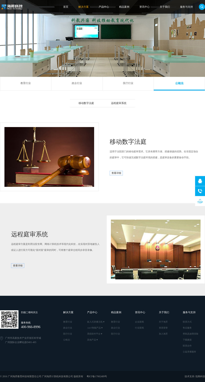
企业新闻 (139, 322)
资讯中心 (144, 6)
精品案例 (124, 6)
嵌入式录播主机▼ (96, 322)
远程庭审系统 (118, 103)
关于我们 (165, 6)
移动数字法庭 (86, 103)
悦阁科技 (200, 376)
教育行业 (25, 83)
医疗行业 (128, 83)
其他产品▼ (92, 339)
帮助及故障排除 (190, 333)
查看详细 (116, 173)
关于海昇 (163, 322)
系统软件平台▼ (95, 333)
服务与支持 (186, 6)
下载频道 (187, 339)
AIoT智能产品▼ (95, 328)
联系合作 (187, 345)
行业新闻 (139, 328)
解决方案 (83, 6)
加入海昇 (163, 333)
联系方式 (187, 322)
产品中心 (104, 6)
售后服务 (187, 328)
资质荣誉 (163, 328)
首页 (65, 6)
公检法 (179, 83)
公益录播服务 (189, 351)
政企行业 (77, 83)
